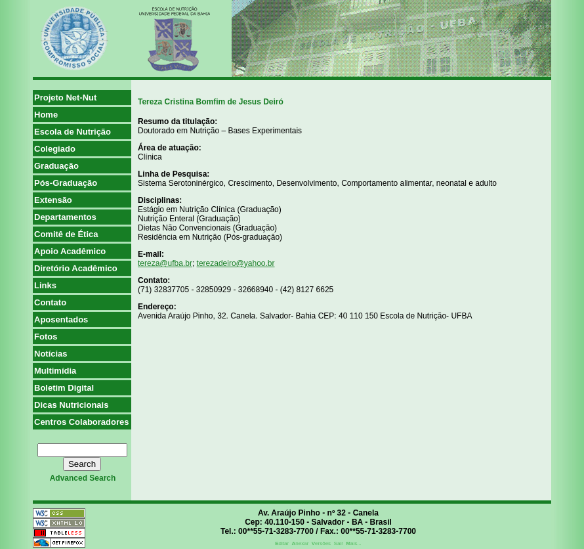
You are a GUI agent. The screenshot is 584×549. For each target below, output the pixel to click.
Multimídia (55, 371)
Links (45, 285)
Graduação (56, 166)
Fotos (45, 336)
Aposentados (61, 319)
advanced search (83, 478)
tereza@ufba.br (165, 263)
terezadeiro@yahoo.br (236, 263)
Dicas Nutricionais (71, 405)
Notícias (51, 354)
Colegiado (54, 149)
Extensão (53, 200)
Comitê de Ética (66, 234)
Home (46, 115)
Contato (50, 302)
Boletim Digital (64, 388)
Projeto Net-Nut (65, 97)
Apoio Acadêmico (70, 251)
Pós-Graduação (65, 183)
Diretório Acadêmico (75, 268)
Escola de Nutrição (72, 132)
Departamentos (65, 217)
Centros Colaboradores (81, 422)
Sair (338, 543)
